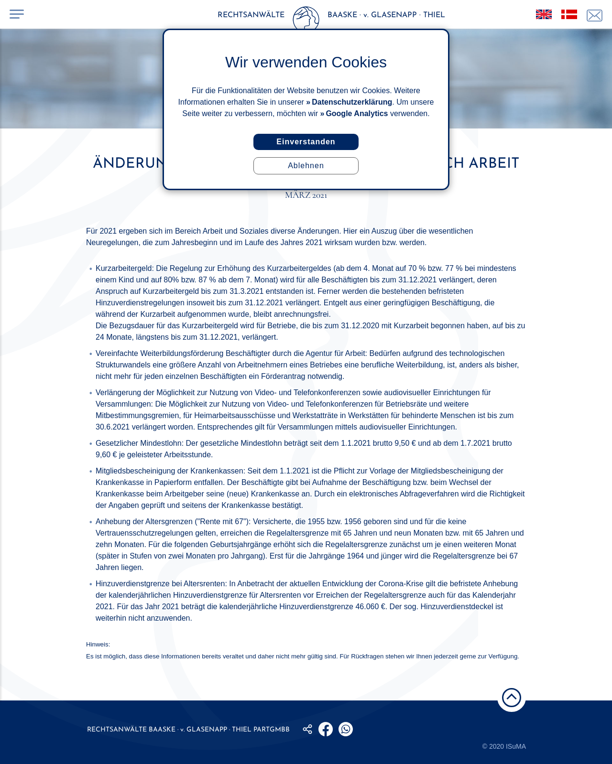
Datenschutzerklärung (352, 102)
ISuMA (516, 746)
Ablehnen (306, 165)
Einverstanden (305, 142)
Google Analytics (357, 113)
